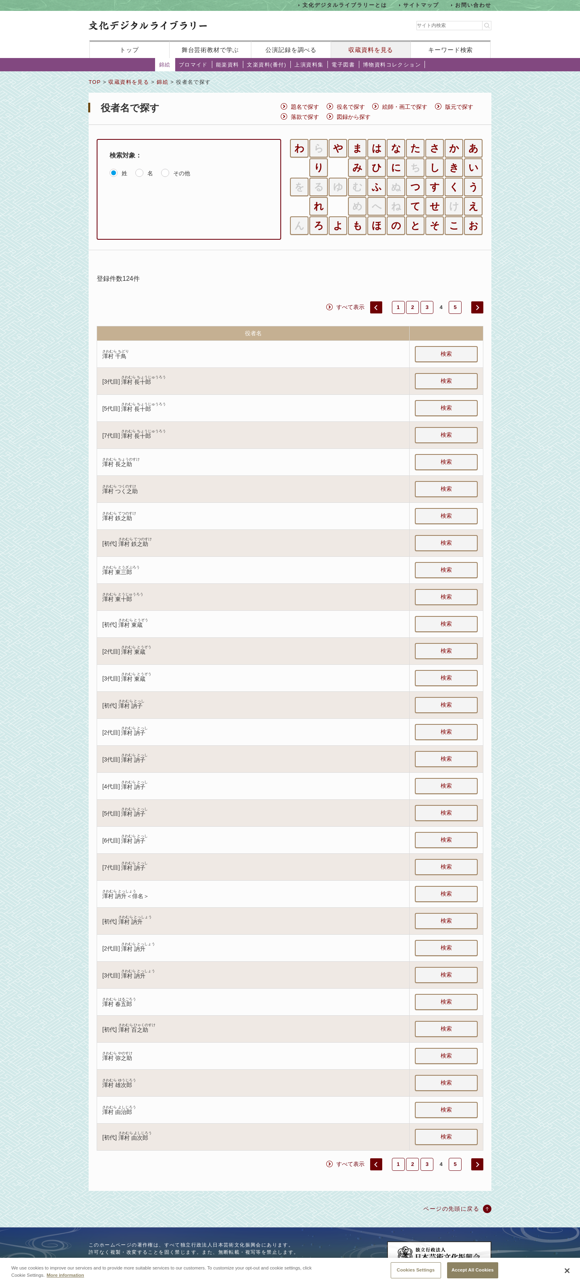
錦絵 (165, 65)
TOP (95, 82)
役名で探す (351, 107)
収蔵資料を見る (370, 49)
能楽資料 (227, 65)
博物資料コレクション (392, 65)
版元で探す (459, 107)
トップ (129, 49)
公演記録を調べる (291, 49)
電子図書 (343, 65)
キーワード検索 (450, 49)
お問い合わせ (473, 5)
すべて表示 (350, 307)
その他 (181, 173)
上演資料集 (308, 65)
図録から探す (354, 117)
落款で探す (305, 117)
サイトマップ (421, 5)
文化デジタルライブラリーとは (344, 5)
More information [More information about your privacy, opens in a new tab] (65, 1279)
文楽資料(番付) (266, 65)
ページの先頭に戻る (451, 1208)
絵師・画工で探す (404, 107)
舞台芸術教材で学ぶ (210, 49)
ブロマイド (193, 65)
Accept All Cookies (473, 1274)
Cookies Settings (416, 1274)
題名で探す (305, 107)
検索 (446, 354)
